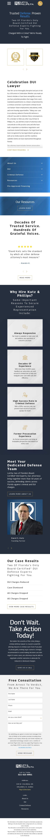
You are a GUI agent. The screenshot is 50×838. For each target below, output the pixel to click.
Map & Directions (25, 790)
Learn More (25, 208)
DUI (25, 802)
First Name (11, 694)
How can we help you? (15, 723)
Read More (25, 278)
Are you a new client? (15, 717)
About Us (25, 799)
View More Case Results (21, 607)
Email (10, 711)
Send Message (25, 753)
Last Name (11, 700)
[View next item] (27, 69)
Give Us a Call (25, 668)
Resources (25, 809)
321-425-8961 (25, 775)
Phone (10, 705)
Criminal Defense (25, 806)
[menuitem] (23, 163)
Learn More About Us (20, 494)
